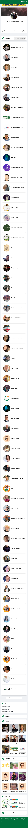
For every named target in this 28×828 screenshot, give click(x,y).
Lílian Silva (14, 67)
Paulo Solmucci (15, 609)
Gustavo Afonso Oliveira (18, 187)
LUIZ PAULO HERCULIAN (14, 21)
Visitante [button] (24, 1)
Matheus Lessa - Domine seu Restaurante (18, 498)
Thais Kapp (14, 388)
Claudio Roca (15, 408)
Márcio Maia (14, 368)
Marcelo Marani (15, 97)
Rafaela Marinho (16, 568)
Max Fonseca (15, 599)
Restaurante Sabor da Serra (18, 238)
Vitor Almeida (15, 418)
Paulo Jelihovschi (16, 679)
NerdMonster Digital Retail (18, 167)
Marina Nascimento (17, 147)
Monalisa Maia (15, 448)
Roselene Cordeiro (16, 338)
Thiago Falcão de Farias (18, 518)
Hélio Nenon (14, 207)
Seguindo (7, 721)
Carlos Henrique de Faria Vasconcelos (18, 87)
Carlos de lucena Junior (18, 288)
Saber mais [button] (4, 822)
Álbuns (7, 716)
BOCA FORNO (15, 378)
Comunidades (9, 813)
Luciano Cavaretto (16, 228)
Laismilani (14, 278)
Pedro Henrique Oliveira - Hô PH (18, 589)
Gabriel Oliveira (15, 548)
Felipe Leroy (14, 268)
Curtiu (6, 796)
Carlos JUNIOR (15, 438)
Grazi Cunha (14, 649)
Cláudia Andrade (16, 248)
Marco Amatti (15, 528)
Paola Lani (14, 558)
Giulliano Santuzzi (16, 308)
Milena (13, 358)
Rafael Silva (14, 218)
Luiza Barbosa (15, 508)
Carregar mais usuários (14, 697)
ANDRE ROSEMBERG (17, 328)
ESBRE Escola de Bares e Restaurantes (18, 127)
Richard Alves (15, 137)
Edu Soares (14, 57)
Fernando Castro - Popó (18, 538)
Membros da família (19, 38)
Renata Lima (14, 619)
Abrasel (13, 689)
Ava (12, 488)
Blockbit (13, 157)
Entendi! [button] (14, 826)
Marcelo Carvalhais (16, 177)
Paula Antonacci (16, 659)
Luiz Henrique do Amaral (18, 629)
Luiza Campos (15, 669)
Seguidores (8, 758)
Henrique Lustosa (16, 258)
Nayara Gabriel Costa (17, 348)
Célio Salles (14, 578)
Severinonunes (15, 298)
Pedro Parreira (15, 468)
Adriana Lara (15, 639)
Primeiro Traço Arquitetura (18, 107)
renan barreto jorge (17, 478)
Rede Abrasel (15, 398)
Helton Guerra (15, 77)
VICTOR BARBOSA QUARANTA (18, 47)
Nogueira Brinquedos (17, 117)
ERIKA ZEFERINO (16, 318)
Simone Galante (15, 458)
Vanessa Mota (15, 197)
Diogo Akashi (15, 428)
